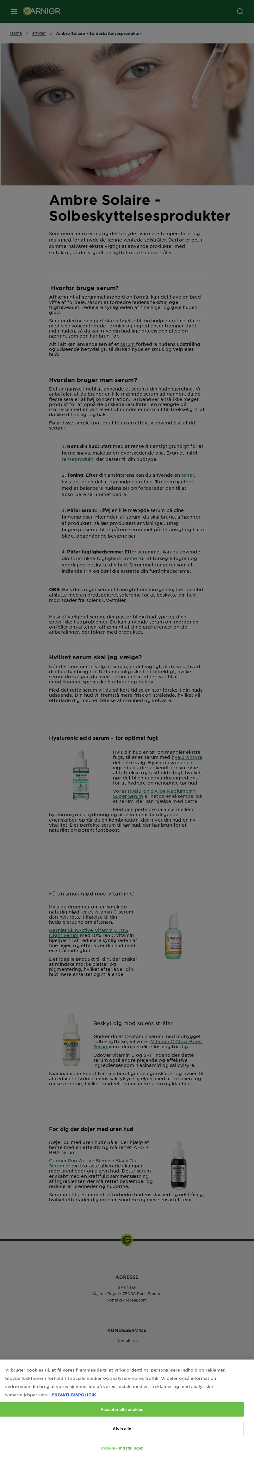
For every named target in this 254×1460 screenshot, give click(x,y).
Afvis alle (122, 1435)
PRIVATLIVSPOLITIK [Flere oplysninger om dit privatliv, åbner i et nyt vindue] (74, 1401)
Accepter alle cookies (122, 1416)
